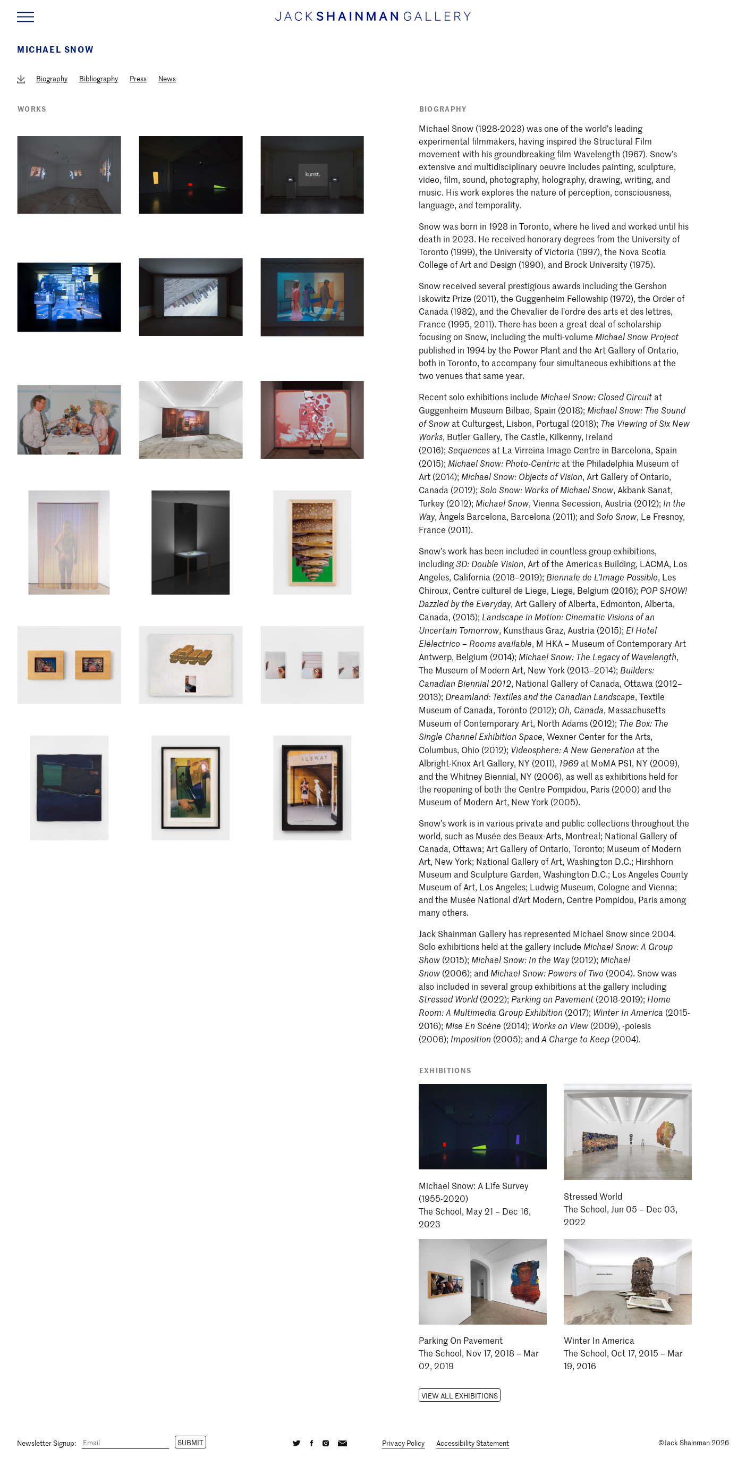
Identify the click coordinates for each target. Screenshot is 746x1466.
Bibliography (98, 78)
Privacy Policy (403, 1443)
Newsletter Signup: (46, 1442)
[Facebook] (311, 1442)
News (167, 78)
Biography (51, 78)
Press (138, 78)
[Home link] (373, 21)
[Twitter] (296, 1442)
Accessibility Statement (472, 1443)
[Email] (125, 1443)
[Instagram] (325, 1442)
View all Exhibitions (459, 1396)
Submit (190, 1442)
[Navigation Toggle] (25, 17)
